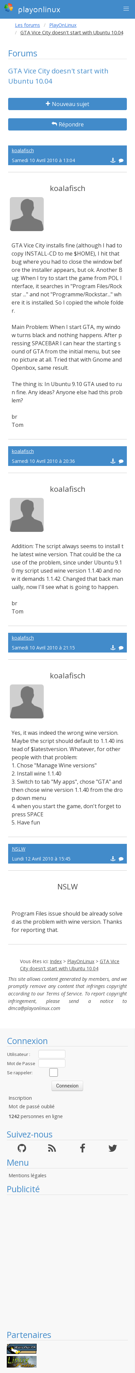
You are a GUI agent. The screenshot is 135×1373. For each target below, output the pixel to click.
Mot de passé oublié (31, 1106)
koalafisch (23, 150)
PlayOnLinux (63, 25)
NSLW (18, 849)
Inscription (20, 1098)
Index (56, 961)
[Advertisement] (63, 1262)
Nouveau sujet (67, 104)
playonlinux (32, 8)
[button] (126, 9)
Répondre (68, 124)
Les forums (27, 25)
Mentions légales (27, 1175)
